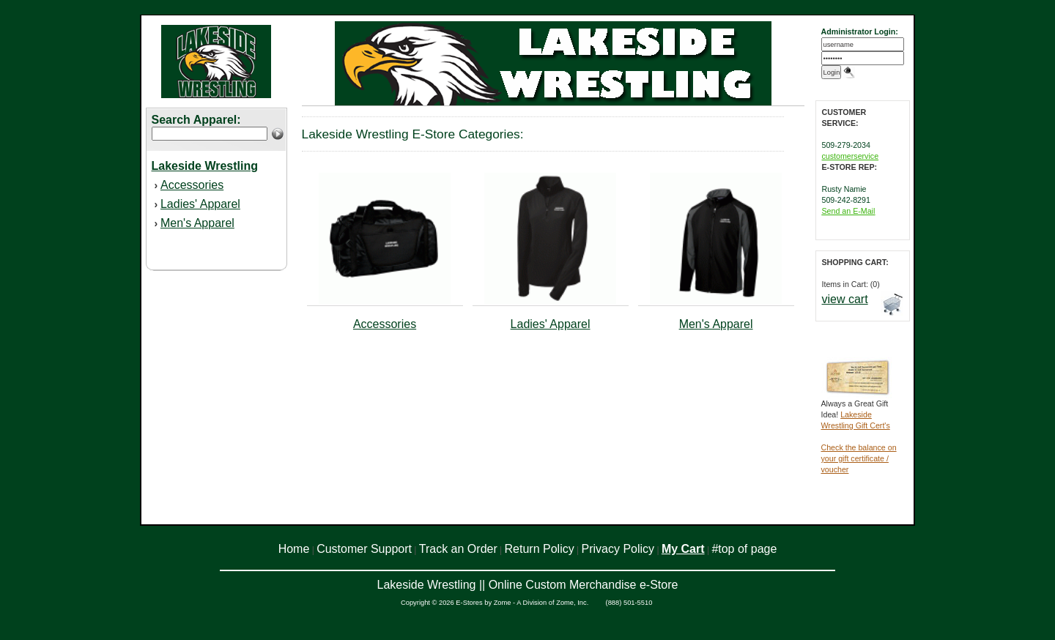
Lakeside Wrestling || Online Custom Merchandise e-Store (527, 584)
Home (294, 549)
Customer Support (364, 549)
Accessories (191, 185)
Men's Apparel (197, 223)
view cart (845, 299)
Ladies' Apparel (200, 204)
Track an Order (458, 549)
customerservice (850, 156)
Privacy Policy (618, 549)
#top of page (744, 549)
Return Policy (539, 549)
